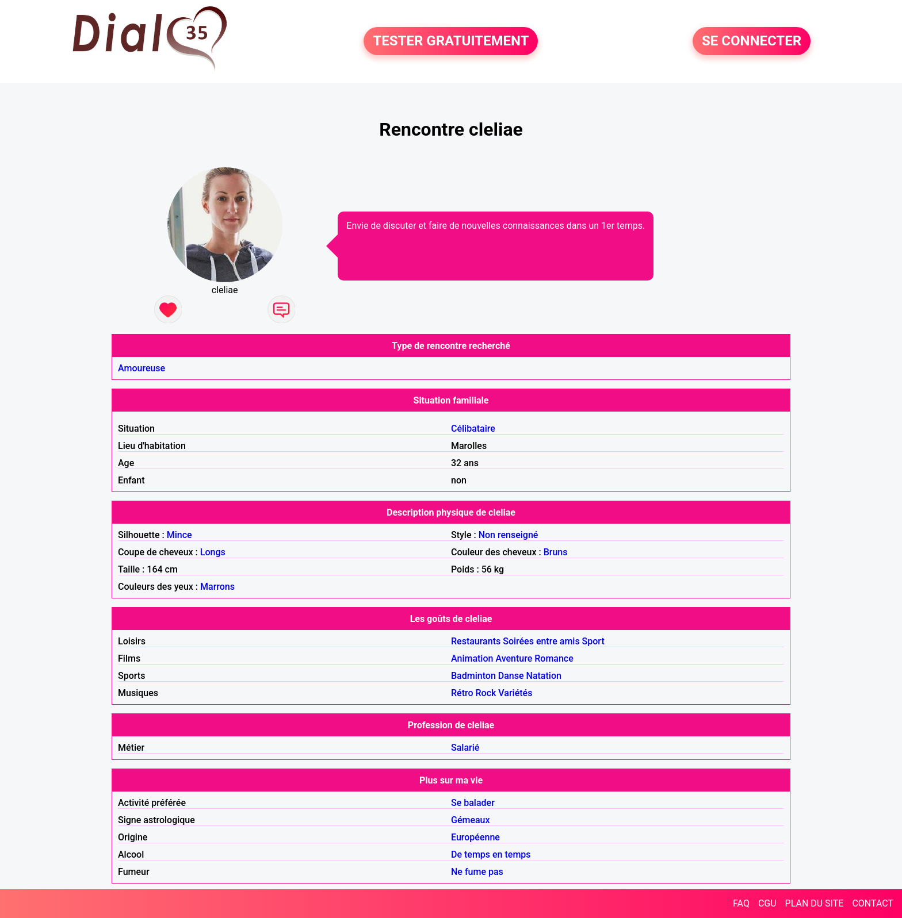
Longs (213, 552)
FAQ (741, 903)
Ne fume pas (477, 871)
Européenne (475, 837)
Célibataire (473, 428)
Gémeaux (470, 820)
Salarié (465, 747)
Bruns (556, 552)
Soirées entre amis (541, 641)
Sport (593, 641)
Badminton (473, 675)
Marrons (217, 586)
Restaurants (475, 641)
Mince (179, 534)
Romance (554, 658)
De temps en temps (491, 854)
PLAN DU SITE (814, 903)
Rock (486, 692)
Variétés (515, 692)
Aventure (513, 658)
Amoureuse (141, 368)
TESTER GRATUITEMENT (451, 41)
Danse (511, 675)
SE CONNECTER (751, 41)
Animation (472, 658)
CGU (767, 903)
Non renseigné (508, 534)
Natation (543, 675)
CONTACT (872, 903)
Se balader (473, 802)
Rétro (462, 692)
